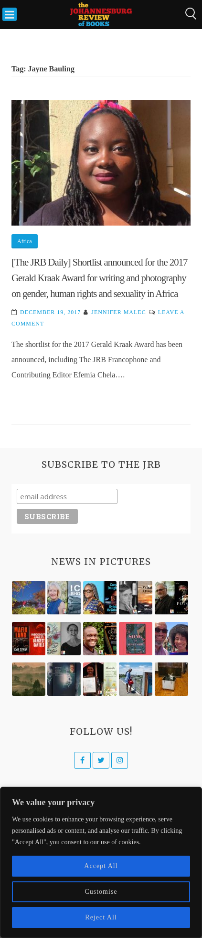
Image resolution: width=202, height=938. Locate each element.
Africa (24, 241)
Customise (101, 891)
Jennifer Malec (118, 312)
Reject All (101, 917)
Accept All (100, 865)
